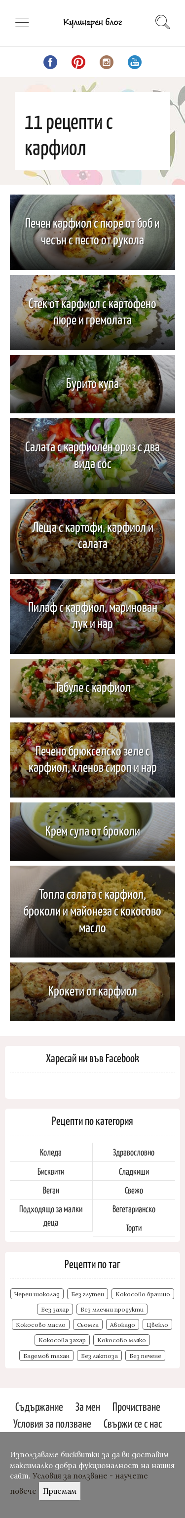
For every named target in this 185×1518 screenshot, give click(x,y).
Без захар (55, 1309)
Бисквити (50, 1171)
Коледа (51, 1152)
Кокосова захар (62, 1340)
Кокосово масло (41, 1324)
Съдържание (39, 1406)
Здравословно (133, 1152)
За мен (87, 1406)
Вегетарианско (133, 1208)
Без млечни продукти (112, 1309)
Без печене (145, 1355)
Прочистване (136, 1406)
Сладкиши (134, 1171)
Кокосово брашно (142, 1294)
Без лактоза (99, 1355)
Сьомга (88, 1324)
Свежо (134, 1190)
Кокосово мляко (121, 1340)
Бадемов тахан (46, 1355)
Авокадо (122, 1324)
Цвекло (157, 1324)
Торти (134, 1227)
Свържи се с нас (133, 1423)
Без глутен (87, 1294)
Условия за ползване (52, 1423)
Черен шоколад (37, 1294)
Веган (51, 1190)
